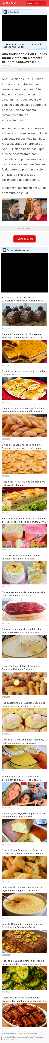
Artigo (29, 3)
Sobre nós (5, 1037)
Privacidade (38, 1037)
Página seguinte (24, 239)
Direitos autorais (8, 1039)
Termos (30, 1037)
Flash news (40, 3)
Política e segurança (18, 1037)
